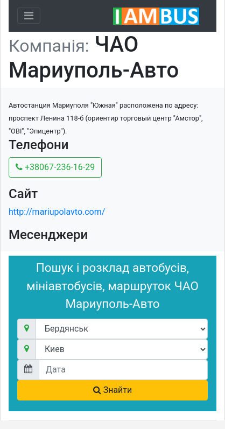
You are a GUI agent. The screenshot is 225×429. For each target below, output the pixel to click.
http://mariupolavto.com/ (57, 212)
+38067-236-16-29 (55, 167)
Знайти (112, 390)
